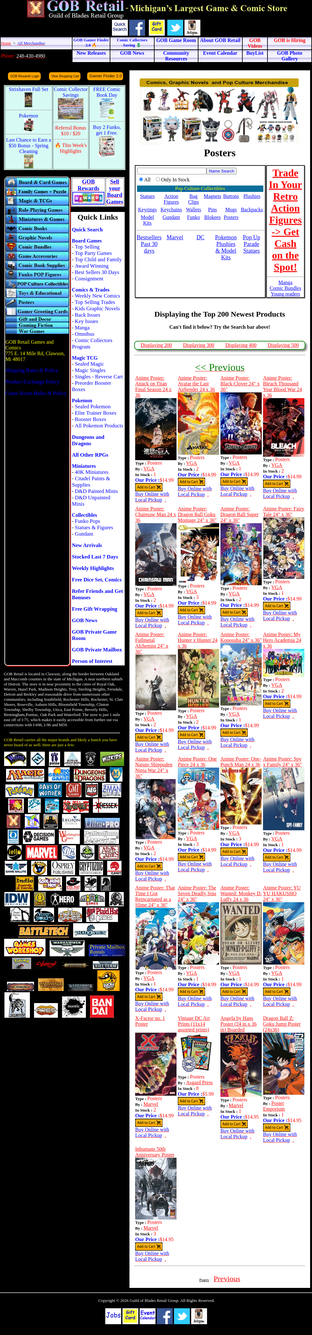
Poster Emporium (274, 1106)
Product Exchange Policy (32, 382)
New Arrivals (87, 545)
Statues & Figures (94, 527)
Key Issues (86, 321)
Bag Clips (193, 199)
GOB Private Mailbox (97, 650)
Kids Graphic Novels (97, 309)
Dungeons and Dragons (88, 440)
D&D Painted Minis (96, 491)
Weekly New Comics (97, 296)
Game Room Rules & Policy (35, 393)
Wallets (193, 209)
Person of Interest (92, 661)
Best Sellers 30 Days (97, 272)
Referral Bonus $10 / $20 (70, 130)
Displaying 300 (198, 345)
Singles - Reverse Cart (99, 377)
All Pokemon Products (99, 426)
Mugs (231, 209)
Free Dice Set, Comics (96, 580)
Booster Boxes (90, 419)
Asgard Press (199, 1082)
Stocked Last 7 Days (95, 557)
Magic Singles (90, 370)
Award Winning (91, 266)
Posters (231, 217)
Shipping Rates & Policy (31, 370)
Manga (82, 328)
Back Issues (87, 315)
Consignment (89, 279)
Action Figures (171, 199)
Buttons (231, 196)
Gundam (84, 534)
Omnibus (84, 334)
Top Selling (87, 247)
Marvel (150, 1104)
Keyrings (147, 209)
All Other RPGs (90, 455)
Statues (147, 196)
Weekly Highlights (93, 568)
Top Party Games (93, 253)
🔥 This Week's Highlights (71, 148)
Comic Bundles (285, 288)
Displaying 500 (283, 345)
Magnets (212, 196)
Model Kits (147, 220)
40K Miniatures (91, 472)
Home (6, 43)
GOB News (84, 620)
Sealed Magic (89, 364)
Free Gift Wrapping (94, 609)
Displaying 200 (156, 345)
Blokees (212, 217)
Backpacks (252, 209)
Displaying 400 (240, 345)
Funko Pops (87, 521)
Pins (212, 209)
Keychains (171, 209)
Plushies (251, 196)
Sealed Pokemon (92, 407)
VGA (149, 468)
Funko (193, 217)
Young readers (285, 294)
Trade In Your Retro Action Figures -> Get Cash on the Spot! (285, 220)
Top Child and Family (98, 259)
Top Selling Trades (95, 302)
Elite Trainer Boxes (95, 413)
